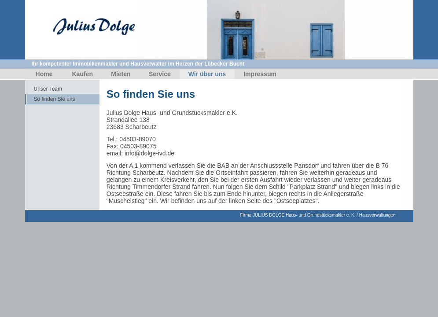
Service (160, 73)
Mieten (120, 73)
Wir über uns (207, 73)
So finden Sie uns (54, 99)
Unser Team (48, 89)
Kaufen (82, 73)
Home (44, 73)
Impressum (259, 73)
